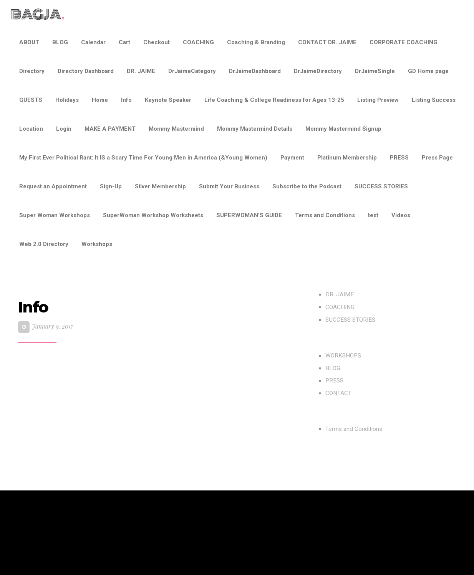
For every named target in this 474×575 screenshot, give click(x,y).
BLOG (60, 42)
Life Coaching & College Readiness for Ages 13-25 (274, 99)
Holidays (67, 99)
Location (31, 128)
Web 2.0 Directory (43, 244)
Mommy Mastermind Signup (343, 128)
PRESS (399, 157)
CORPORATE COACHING (404, 42)
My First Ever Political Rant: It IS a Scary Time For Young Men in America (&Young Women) (143, 157)
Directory (32, 71)
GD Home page (428, 71)
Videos (400, 215)
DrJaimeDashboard (255, 71)
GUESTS (30, 99)
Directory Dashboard (86, 71)
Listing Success (434, 99)
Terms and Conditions (325, 215)
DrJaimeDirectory (318, 71)
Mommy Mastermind (176, 128)
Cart (124, 42)
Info (126, 99)
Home (100, 99)
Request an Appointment (53, 186)
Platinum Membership (347, 157)
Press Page (437, 157)
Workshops (96, 244)
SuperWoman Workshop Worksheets (153, 215)
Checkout (156, 42)
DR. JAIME (141, 71)
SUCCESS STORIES (381, 186)
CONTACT (338, 393)
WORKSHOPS (343, 355)
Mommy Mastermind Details (254, 128)
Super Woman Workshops (54, 215)
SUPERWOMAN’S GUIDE (249, 215)
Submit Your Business (229, 186)
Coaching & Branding (256, 42)
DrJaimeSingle (375, 71)
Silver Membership (160, 186)
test (373, 215)
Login (63, 128)
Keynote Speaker (168, 99)
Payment (292, 157)
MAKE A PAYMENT (110, 128)
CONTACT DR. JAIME (327, 42)
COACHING (198, 42)
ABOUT (29, 42)
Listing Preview (378, 99)
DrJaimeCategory (192, 71)
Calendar (93, 42)
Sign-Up (111, 186)
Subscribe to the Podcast (306, 186)
